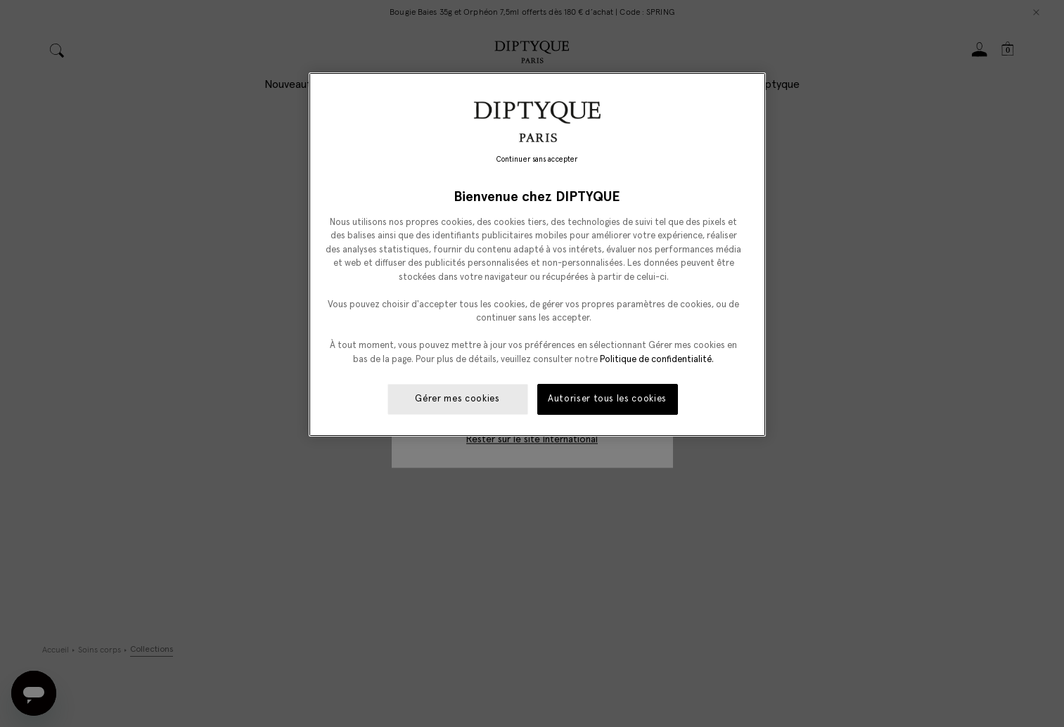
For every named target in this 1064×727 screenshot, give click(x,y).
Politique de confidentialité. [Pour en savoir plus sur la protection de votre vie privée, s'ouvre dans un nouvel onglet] (657, 359)
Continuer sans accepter (536, 159)
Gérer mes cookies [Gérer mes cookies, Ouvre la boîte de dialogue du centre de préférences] (457, 399)
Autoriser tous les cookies (607, 399)
